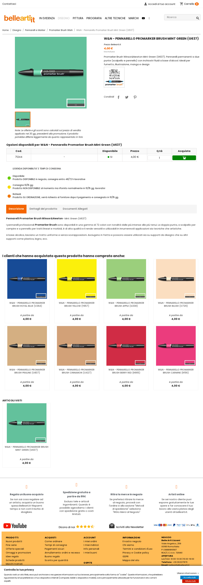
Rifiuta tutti (190, 581)
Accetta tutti (189, 577)
